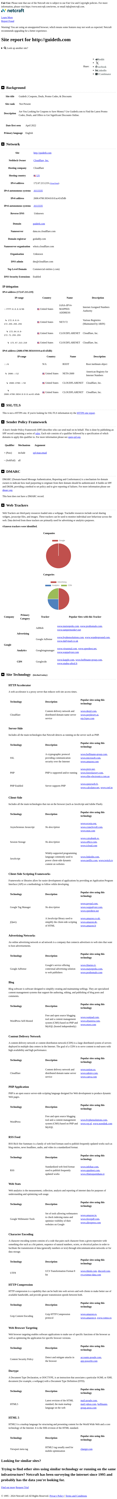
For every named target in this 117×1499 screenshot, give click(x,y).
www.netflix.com (89, 860)
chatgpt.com (87, 1449)
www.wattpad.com (90, 1017)
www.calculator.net (90, 787)
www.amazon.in (88, 1215)
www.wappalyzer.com (68, 652)
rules (37, 433)
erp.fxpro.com (87, 718)
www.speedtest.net (87, 648)
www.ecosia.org (88, 823)
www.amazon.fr (88, 925)
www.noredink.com (102, 1123)
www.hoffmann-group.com (88, 660)
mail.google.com (89, 1400)
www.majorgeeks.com (68, 626)
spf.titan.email (40, 453)
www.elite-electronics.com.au (95, 776)
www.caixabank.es (90, 838)
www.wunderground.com (97, 637)
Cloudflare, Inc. (41, 160)
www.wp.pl (86, 1123)
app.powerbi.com (89, 1361)
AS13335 (38, 190)
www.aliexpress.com (91, 1222)
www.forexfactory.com (92, 772)
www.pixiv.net (88, 769)
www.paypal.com (89, 903)
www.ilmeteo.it (88, 965)
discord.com (104, 1271)
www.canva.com (89, 1076)
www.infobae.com (89, 1166)
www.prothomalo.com (91, 626)
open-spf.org (74, 437)
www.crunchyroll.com (91, 827)
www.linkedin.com (90, 856)
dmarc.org (7, 490)
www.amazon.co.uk (90, 918)
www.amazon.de (89, 922)
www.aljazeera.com (90, 1021)
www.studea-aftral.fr (67, 663)
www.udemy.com (89, 1073)
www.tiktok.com (89, 1271)
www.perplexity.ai (89, 714)
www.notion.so (88, 1069)
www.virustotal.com (67, 648)
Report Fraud (7, 21)
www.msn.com (88, 830)
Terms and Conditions (76, 1496)
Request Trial (22, 1487)
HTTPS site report (86, 413)
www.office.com (89, 842)
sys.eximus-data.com (91, 1274)
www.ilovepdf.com (90, 1219)
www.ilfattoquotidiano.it (93, 1174)
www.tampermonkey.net (69, 630)
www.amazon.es (89, 1314)
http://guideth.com (42, 153)
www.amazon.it (88, 1318)
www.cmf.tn (107, 787)
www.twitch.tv (106, 860)
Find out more (8, 1487)
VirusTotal (54, 183)
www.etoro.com (88, 1024)
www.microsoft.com (91, 758)
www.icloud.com (89, 845)
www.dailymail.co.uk (67, 641)
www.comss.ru (104, 1318)
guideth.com (39, 223)
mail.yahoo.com (88, 1404)
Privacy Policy (57, 1496)
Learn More (7, 17)
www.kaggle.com (65, 660)
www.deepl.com (88, 711)
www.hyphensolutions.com (70, 637)
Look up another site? (16, 48)
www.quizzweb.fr (89, 784)
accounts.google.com (91, 1357)
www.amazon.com (90, 761)
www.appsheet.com (90, 1170)
